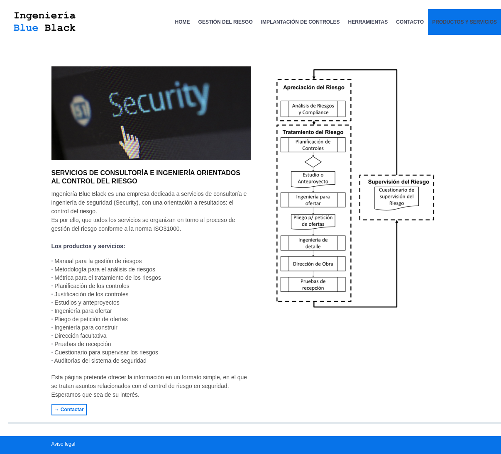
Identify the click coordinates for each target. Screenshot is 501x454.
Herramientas (368, 22)
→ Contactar (69, 410)
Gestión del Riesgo (225, 22)
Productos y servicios (464, 22)
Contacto (410, 22)
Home (182, 22)
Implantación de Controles (300, 22)
